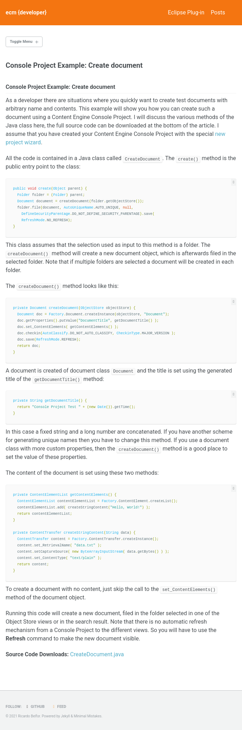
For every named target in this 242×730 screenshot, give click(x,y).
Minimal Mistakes (88, 716)
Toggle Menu (21, 41)
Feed (58, 706)
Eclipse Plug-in (181, 12)
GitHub (34, 706)
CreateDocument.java (97, 654)
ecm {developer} (26, 12)
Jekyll (65, 716)
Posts (218, 12)
